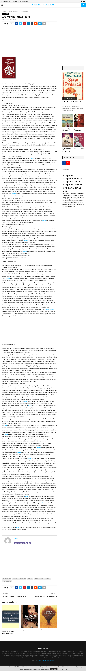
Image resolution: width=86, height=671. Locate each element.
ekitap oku (23, 578)
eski (6, 425)
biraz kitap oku (7, 578)
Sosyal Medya (69, 157)
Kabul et (53, 669)
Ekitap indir (65, 169)
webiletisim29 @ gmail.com (46, 660)
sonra (16, 154)
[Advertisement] (29, 42)
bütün (14, 193)
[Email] (26, 543)
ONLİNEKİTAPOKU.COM (43, 5)
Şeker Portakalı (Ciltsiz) (71, 102)
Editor (16, 539)
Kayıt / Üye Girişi (5, 1)
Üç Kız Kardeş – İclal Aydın (66, 129)
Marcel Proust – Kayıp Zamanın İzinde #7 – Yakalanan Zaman (9, 631)
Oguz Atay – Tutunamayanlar (78, 129)
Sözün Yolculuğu (45, 630)
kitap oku (30, 578)
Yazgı (23, 630)
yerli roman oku (7, 581)
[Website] (30, 543)
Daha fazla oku (63, 669)
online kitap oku (39, 578)
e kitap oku (15, 578)
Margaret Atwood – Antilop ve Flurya (14, 596)
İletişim (15, 1)
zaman (26, 240)
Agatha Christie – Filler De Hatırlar (46, 596)
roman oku (47, 578)
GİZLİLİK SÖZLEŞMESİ (23, 1)
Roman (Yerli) (5, 13)
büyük (6, 434)
